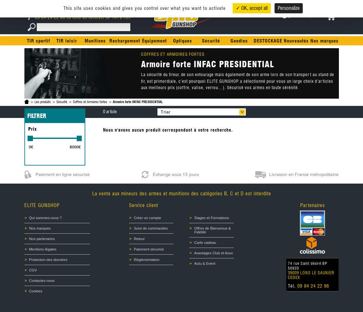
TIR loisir (66, 41)
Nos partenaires (42, 239)
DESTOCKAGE (268, 41)
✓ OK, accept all (252, 8)
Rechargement (124, 41)
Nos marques (324, 41)
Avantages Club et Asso (213, 253)
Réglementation (146, 260)
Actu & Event (204, 263)
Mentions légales (43, 249)
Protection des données (48, 260)
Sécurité (211, 41)
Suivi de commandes (151, 228)
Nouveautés (296, 41)
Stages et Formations (211, 218)
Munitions (95, 41)
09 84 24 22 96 (47, 17)
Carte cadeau (205, 242)
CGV (33, 270)
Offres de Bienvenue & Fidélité (212, 230)
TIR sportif (38, 41)
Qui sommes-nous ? (45, 218)
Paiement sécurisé (149, 249)
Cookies (35, 291)
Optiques (182, 41)
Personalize (289, 8)
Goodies (239, 41)
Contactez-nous (42, 281)
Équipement (154, 41)
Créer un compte (147, 218)
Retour (139, 239)
